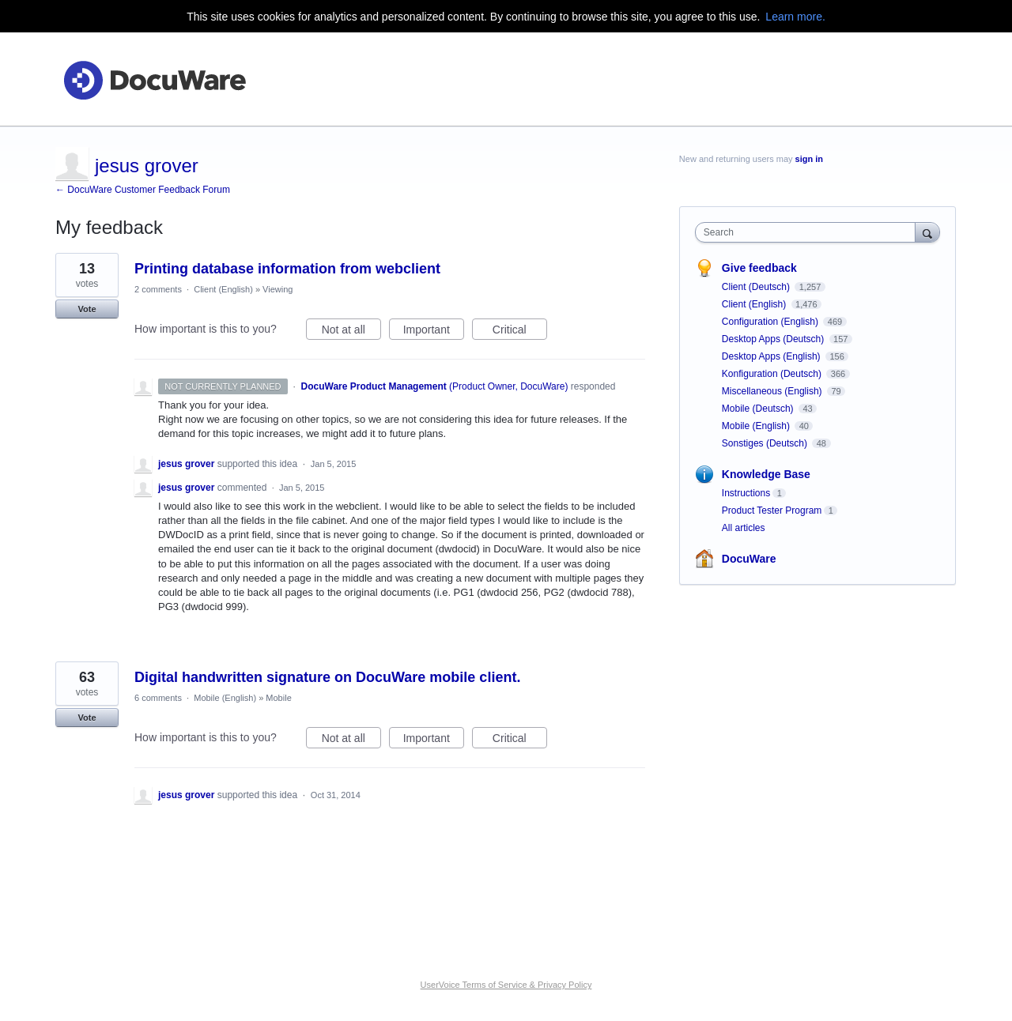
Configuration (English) (771, 321)
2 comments (158, 289)
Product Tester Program (772, 510)
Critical (520, 332)
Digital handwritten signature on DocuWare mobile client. (327, 677)
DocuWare (749, 558)
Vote (86, 309)
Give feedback (759, 268)
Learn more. (795, 16)
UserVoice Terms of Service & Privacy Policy (506, 984)
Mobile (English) (225, 698)
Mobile (278, 698)
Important (433, 332)
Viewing (277, 289)
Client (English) (223, 289)
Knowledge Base (766, 474)
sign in (809, 159)
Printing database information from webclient (287, 269)
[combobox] (809, 232)
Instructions (746, 493)
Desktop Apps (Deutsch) (774, 339)
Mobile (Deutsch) (759, 408)
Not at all (351, 332)
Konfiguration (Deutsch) (773, 373)
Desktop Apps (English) (772, 356)
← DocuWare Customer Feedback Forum (142, 189)
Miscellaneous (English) (773, 391)
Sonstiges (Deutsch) (766, 443)
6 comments (158, 698)
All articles (743, 527)
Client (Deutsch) (757, 286)
